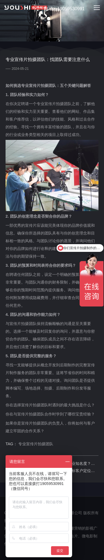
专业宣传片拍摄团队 (35, 444)
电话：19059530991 (61, 9)
